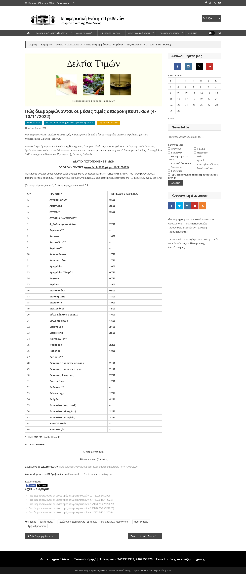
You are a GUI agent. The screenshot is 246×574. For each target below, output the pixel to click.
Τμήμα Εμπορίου (37, 526)
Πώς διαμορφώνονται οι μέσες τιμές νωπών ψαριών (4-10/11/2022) (44, 536)
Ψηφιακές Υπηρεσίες (168, 33)
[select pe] (211, 18)
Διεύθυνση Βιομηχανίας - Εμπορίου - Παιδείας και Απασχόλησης (93, 521)
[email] (194, 137)
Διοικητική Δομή (84, 33)
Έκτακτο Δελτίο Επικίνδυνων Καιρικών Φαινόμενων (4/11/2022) (146, 536)
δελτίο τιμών (46, 521)
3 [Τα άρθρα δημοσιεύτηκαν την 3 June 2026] (185, 86)
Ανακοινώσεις (33, 122)
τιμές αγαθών (141, 521)
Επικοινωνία (63, 3)
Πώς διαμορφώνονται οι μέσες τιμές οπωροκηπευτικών (98, 466)
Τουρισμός (192, 33)
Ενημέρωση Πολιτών (110, 33)
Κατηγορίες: (175, 144)
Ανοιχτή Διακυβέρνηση (139, 33)
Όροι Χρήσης (175, 223)
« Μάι (171, 118)
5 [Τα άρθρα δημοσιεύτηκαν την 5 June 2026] (200, 86)
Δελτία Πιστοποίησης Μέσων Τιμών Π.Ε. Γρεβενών (69, 122)
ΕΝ (74, 3)
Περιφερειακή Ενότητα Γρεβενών (51, 33)
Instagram (107, 474)
